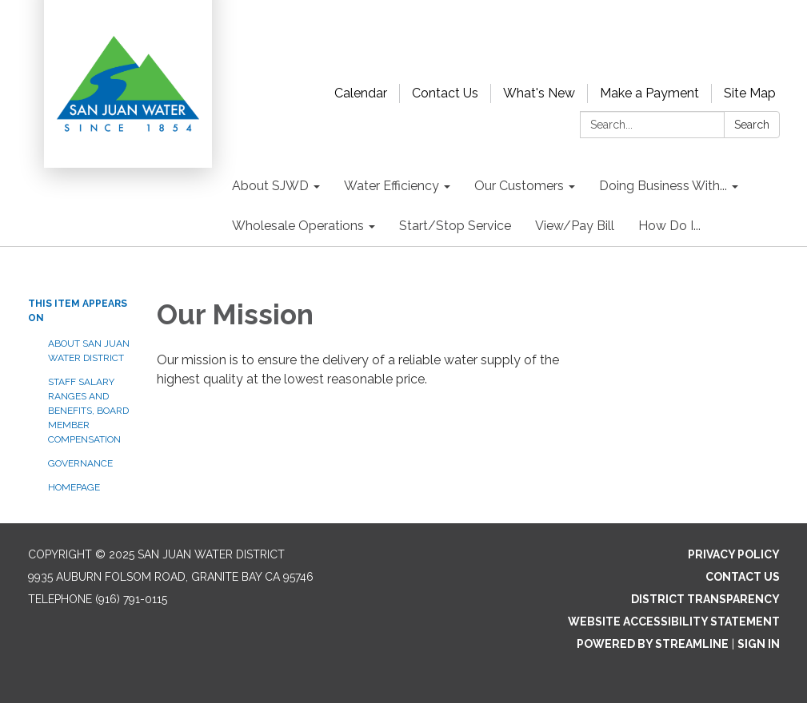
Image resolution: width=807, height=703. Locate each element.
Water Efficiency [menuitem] (391, 185)
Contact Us (445, 93)
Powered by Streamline (653, 643)
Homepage (74, 487)
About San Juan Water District (89, 350)
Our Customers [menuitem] (519, 185)
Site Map (750, 93)
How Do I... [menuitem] (669, 225)
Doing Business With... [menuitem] (663, 185)
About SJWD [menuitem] (270, 185)
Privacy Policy (734, 554)
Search (751, 124)
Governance (80, 463)
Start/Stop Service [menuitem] (455, 225)
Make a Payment (649, 93)
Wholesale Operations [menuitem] (298, 225)
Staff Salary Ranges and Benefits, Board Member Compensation (88, 410)
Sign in (758, 643)
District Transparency (705, 599)
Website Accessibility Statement (674, 621)
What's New (539, 93)
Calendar (360, 93)
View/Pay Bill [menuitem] (574, 225)
